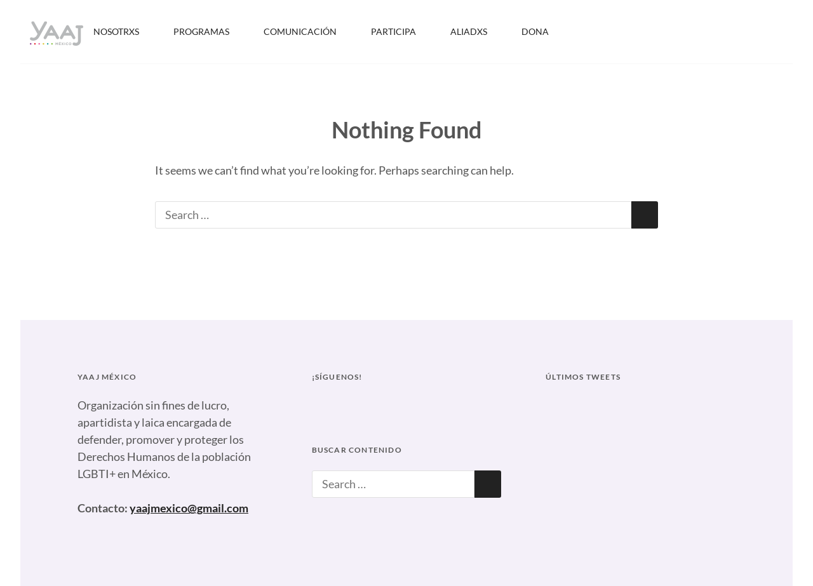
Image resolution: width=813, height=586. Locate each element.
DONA (535, 31)
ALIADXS (477, 31)
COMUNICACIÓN (308, 31)
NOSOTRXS (124, 31)
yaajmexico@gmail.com (189, 508)
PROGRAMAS (209, 31)
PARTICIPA (402, 31)
